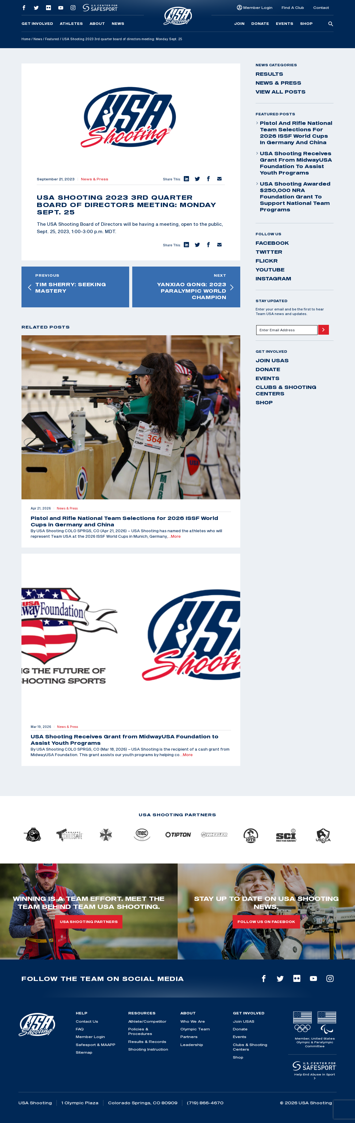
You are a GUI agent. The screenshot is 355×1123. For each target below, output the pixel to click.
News (118, 23)
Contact (321, 8)
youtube (270, 269)
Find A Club (293, 8)
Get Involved (37, 23)
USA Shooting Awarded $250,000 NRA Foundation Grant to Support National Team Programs (293, 196)
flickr (267, 260)
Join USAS (272, 360)
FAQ (80, 1029)
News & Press (94, 179)
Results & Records (147, 1042)
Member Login (257, 7)
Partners (189, 1037)
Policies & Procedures (140, 1031)
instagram (273, 278)
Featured (52, 39)
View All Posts (281, 91)
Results (269, 74)
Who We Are (192, 1021)
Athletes (71, 23)
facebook (272, 243)
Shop (306, 23)
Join (239, 23)
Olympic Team (195, 1029)
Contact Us (87, 1021)
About (97, 23)
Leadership (191, 1045)
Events (284, 23)
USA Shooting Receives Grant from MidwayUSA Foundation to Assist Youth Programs (294, 163)
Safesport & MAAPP (95, 1045)
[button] (186, 179)
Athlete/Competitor (147, 1021)
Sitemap (84, 1052)
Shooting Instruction (148, 1049)
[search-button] (331, 24)
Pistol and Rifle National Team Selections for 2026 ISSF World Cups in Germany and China (294, 132)
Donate (260, 23)
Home (25, 39)
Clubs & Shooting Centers (286, 390)
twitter (269, 252)
